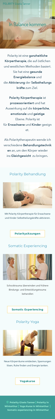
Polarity (14, 402)
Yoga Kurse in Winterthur (34, 406)
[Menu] (50, 3)
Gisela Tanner (27, 402)
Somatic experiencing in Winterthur (28, 410)
